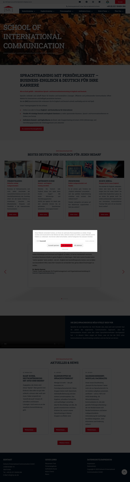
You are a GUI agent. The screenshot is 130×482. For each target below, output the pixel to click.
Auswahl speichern (53, 245)
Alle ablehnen (78, 245)
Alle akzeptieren (66, 245)
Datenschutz (65, 249)
